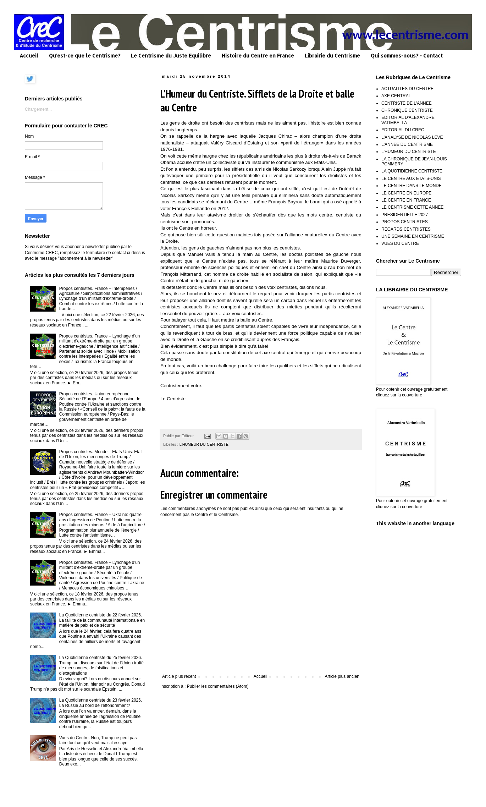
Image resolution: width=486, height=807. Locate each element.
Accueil (29, 56)
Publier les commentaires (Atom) (218, 686)
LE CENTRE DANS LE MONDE (411, 185)
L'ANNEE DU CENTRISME (407, 144)
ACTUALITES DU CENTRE (407, 88)
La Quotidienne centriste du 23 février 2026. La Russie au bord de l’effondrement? (100, 703)
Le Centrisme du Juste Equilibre (171, 56)
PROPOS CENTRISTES (404, 221)
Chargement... (38, 109)
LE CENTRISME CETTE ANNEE (412, 207)
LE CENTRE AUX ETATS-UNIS (411, 178)
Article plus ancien (342, 676)
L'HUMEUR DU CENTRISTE (204, 444)
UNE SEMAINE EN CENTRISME (412, 236)
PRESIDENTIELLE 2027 (404, 214)
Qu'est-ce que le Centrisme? (84, 56)
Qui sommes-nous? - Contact (407, 56)
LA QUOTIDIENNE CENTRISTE (411, 171)
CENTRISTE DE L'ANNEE (406, 103)
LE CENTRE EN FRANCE (406, 200)
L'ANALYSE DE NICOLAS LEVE (412, 137)
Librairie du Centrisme (332, 56)
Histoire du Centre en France (258, 56)
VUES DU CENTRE (400, 243)
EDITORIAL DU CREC (402, 129)
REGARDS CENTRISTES (406, 229)
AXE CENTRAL (396, 95)
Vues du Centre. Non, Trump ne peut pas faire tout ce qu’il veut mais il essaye (98, 740)
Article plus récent (179, 676)
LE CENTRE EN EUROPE (406, 193)
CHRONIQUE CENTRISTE (407, 110)
